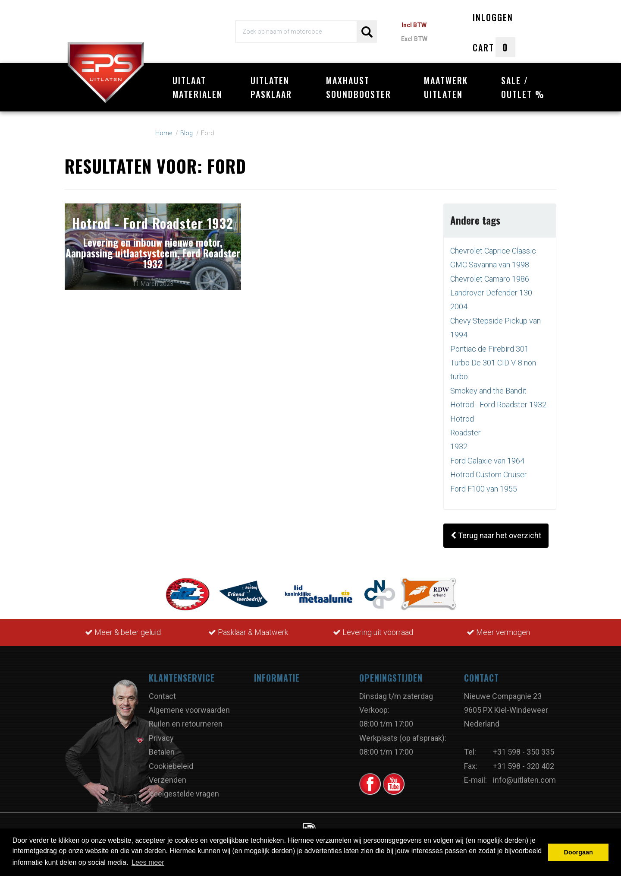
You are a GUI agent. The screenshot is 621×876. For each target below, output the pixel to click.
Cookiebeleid (171, 761)
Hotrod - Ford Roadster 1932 (498, 400)
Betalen (162, 747)
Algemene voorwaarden (189, 705)
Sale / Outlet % (523, 87)
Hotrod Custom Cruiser (488, 470)
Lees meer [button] (148, 862)
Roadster (465, 428)
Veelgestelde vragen (184, 789)
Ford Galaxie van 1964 (487, 455)
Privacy (161, 733)
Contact (162, 691)
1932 (458, 442)
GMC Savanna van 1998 (489, 260)
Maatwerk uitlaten (446, 87)
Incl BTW (414, 25)
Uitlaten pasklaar (271, 87)
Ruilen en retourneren (186, 719)
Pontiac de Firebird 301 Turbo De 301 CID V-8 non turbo (493, 358)
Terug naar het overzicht (496, 531)
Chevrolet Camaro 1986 (489, 274)
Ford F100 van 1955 (483, 484)
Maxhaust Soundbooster (358, 87)
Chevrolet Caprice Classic (493, 246)
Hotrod (462, 414)
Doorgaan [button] (578, 852)
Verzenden (167, 775)
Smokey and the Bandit (488, 385)
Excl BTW (414, 38)
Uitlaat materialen (197, 87)
